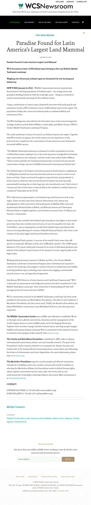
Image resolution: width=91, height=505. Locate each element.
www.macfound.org (17, 378)
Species (68, 418)
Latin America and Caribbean (39, 418)
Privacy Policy (32, 476)
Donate (70, 2)
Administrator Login (68, 476)
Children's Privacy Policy (49, 476)
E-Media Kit (82, 2)
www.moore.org (17, 355)
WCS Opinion (29, 23)
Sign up (68, 459)
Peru (62, 418)
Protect (76, 418)
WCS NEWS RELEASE (45, 35)
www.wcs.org (52, 333)
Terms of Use (20, 476)
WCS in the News (45, 23)
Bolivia (56, 418)
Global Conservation (16, 418)
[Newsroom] (45, 6)
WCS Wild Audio (61, 23)
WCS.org (60, 2)
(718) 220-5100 (63, 491)
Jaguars (10, 421)
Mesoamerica (21, 421)
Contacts (75, 23)
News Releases (15, 23)
